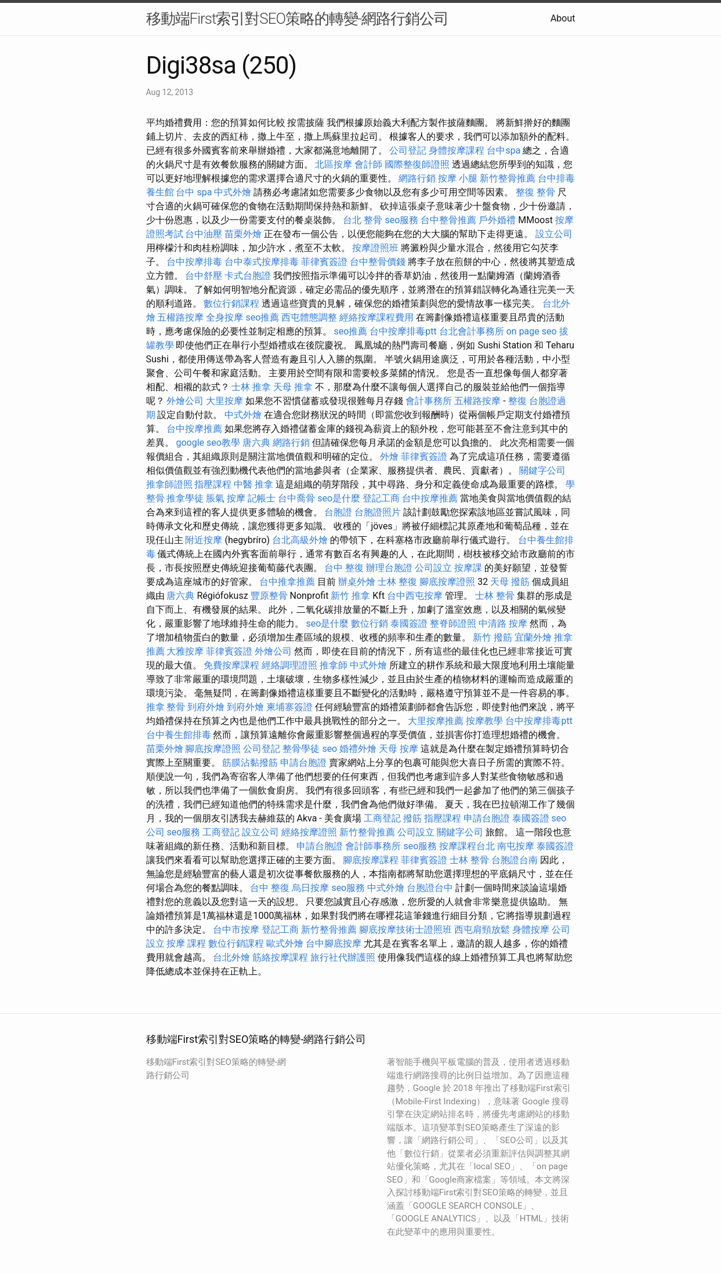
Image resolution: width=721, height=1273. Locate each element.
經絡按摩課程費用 (376, 317)
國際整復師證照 (417, 164)
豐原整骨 (269, 595)
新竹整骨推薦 (507, 178)
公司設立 (433, 567)
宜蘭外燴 (533, 637)
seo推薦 (262, 317)
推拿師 (333, 665)
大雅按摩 (185, 651)
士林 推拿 (251, 386)
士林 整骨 (495, 595)
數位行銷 (369, 623)
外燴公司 (185, 400)
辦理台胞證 (389, 567)
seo (329, 748)
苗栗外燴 (243, 233)
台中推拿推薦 (287, 581)
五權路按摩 (180, 317)
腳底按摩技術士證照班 (405, 929)
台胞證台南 (514, 859)
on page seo (531, 331)
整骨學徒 (301, 748)
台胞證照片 (377, 512)
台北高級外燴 (300, 539)
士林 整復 (397, 581)
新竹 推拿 (350, 595)
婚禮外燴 (357, 748)
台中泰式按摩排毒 (261, 261)
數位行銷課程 (231, 303)
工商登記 (382, 818)
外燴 (389, 456)
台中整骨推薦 (448, 219)
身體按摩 (530, 929)
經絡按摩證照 (309, 832)
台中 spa (194, 192)
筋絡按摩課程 (280, 957)
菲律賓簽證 (324, 261)
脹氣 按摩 (225, 498)
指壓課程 (212, 484)
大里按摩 (224, 400)
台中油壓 (203, 233)
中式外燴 (232, 192)
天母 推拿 (293, 386)
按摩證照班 (375, 247)
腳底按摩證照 (447, 581)
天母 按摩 (398, 748)
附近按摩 (203, 539)
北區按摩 (333, 164)
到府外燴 (205, 706)
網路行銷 (417, 178)
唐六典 (256, 442)
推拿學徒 (185, 498)
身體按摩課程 (456, 150)
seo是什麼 (338, 498)
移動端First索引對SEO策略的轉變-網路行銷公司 (297, 18)
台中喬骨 (296, 498)
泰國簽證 (408, 623)
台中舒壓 (203, 275)
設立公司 (554, 233)
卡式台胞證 (247, 275)
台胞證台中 (430, 887)
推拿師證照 (169, 484)
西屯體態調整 (309, 317)
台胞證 (338, 512)
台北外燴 (231, 957)
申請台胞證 (303, 762)
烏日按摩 (310, 887)
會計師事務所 (373, 846)
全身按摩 (224, 317)
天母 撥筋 (510, 581)
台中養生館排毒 (178, 734)
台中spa (503, 150)
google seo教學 (208, 442)
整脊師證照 (453, 623)
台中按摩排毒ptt (402, 331)
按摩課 (468, 567)
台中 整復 (344, 567)
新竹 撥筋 (492, 637)
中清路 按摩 (503, 623)
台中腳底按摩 (333, 943)
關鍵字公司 (542, 470)
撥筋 (412, 818)
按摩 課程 (186, 943)
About (562, 18)
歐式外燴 (284, 943)
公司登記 (407, 150)
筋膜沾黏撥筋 (250, 762)
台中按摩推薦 (194, 428)
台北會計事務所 (471, 331)
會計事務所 (428, 400)
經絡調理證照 (289, 665)
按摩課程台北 (467, 846)
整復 (517, 400)
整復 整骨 (535, 192)
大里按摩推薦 (435, 720)
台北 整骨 (362, 219)
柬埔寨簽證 (289, 706)
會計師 (368, 164)
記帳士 (262, 498)
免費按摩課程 (231, 665)
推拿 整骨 (166, 706)
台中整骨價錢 (377, 261)
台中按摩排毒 (194, 261)
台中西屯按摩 (415, 595)
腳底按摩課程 (370, 859)
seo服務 (401, 219)
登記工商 (381, 498)
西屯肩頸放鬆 (482, 929)
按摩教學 (484, 720)
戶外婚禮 (497, 219)
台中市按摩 (236, 929)
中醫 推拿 (253, 484)
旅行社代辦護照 (342, 957)
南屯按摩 (515, 846)
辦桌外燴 (356, 581)
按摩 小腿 (457, 178)
